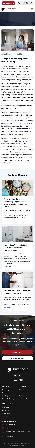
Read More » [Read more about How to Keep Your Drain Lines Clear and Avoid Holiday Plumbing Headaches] (8, 267)
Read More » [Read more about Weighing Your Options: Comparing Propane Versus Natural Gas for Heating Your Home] (8, 221)
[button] (32, 9)
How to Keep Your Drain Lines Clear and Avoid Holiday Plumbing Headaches (15, 247)
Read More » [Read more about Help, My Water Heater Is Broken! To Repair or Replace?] (8, 308)
